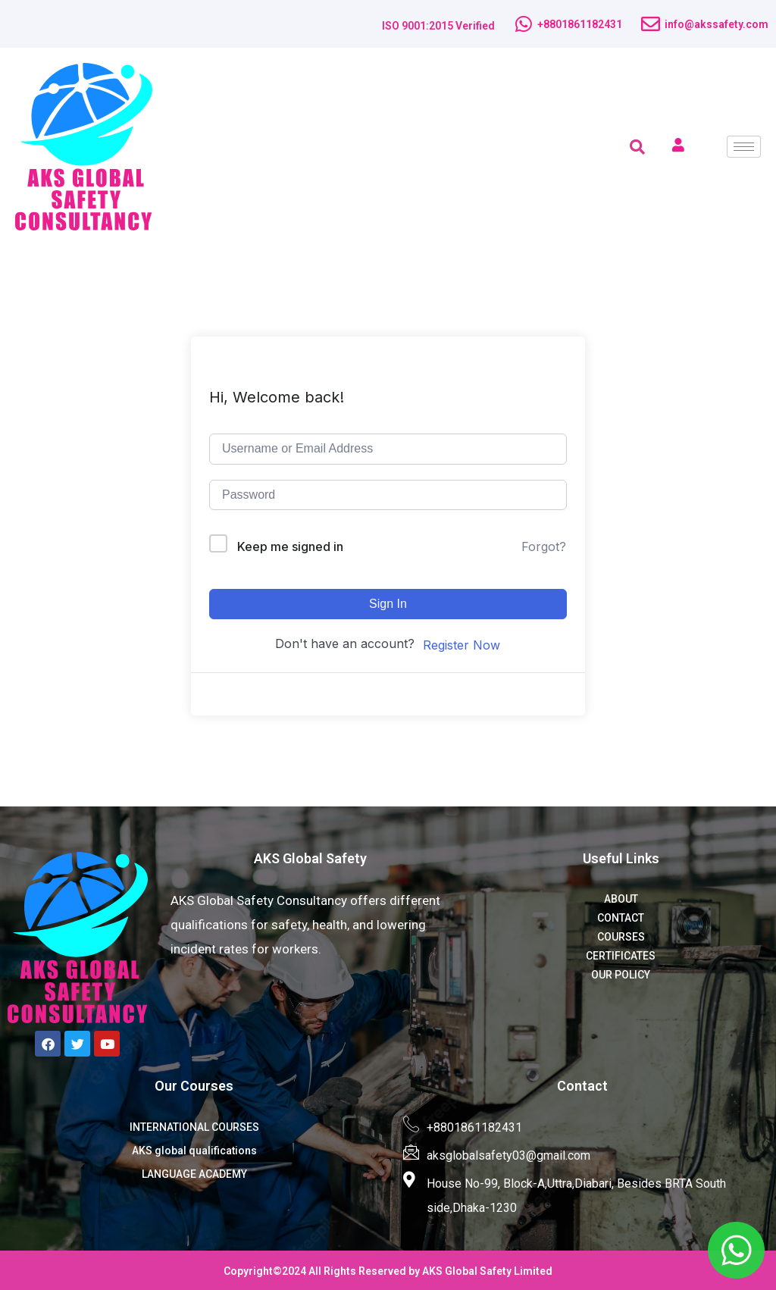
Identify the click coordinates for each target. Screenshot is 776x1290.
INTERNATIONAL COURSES (194, 1127)
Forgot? (543, 546)
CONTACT (620, 918)
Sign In (388, 603)
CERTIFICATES (621, 956)
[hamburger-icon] (744, 147)
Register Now (461, 645)
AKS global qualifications (194, 1150)
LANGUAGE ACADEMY (194, 1174)
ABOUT (621, 899)
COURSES (621, 937)
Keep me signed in (290, 546)
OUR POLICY (620, 975)
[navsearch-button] (637, 147)
